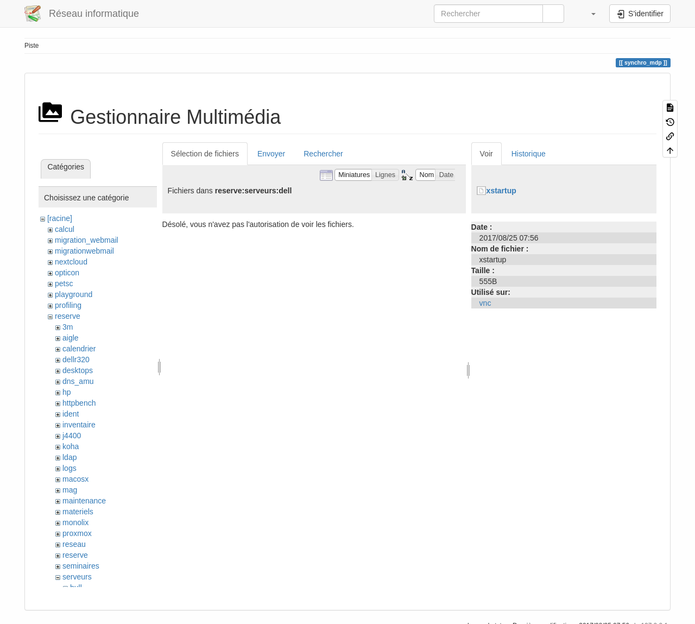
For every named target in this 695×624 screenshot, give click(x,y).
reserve (67, 316)
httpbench (79, 403)
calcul (64, 229)
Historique (528, 153)
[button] (588, 13)
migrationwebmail (84, 251)
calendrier (79, 348)
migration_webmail (86, 240)
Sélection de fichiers (205, 153)
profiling (68, 305)
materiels (77, 511)
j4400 (71, 435)
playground (73, 294)
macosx (75, 479)
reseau (74, 544)
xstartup (501, 190)
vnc (485, 303)
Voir (486, 153)
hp (66, 392)
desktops (77, 370)
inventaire (79, 424)
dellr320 (76, 359)
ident (70, 413)
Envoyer (271, 153)
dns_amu (78, 381)
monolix (75, 522)
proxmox (77, 533)
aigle (70, 337)
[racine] (59, 218)
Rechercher (323, 153)
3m (67, 327)
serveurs (77, 576)
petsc (64, 283)
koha (70, 446)
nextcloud (71, 261)
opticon (67, 272)
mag (69, 490)
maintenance (84, 500)
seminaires (80, 566)
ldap (69, 457)
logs (69, 468)
